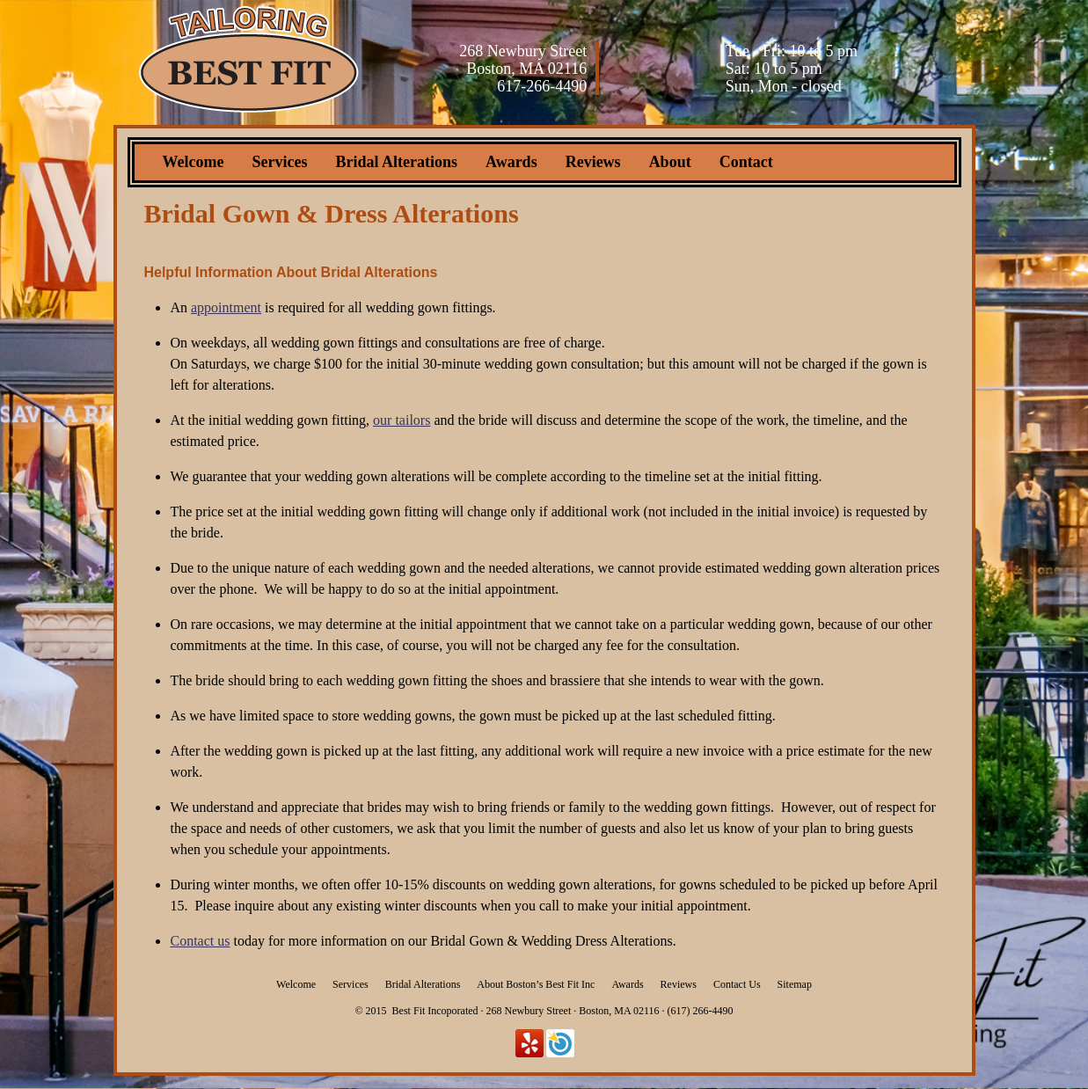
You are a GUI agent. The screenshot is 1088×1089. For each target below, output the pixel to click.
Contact (746, 162)
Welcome (193, 162)
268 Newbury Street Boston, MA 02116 (523, 59)
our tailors (401, 420)
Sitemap (795, 984)
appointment (226, 307)
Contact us (200, 940)
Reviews (593, 162)
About (670, 162)
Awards (511, 162)
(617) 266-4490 (700, 1011)
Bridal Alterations (396, 162)
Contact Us (737, 984)
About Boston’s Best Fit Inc (536, 984)
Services (279, 162)
